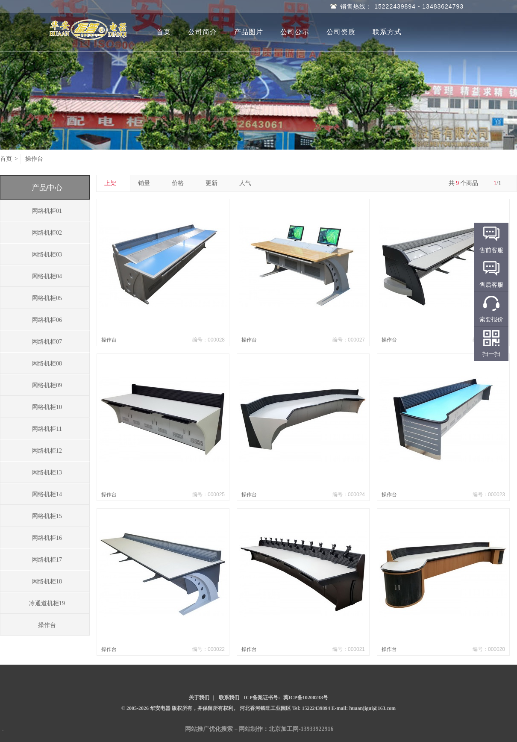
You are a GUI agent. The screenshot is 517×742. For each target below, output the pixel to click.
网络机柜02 (47, 233)
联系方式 (387, 31)
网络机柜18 (47, 581)
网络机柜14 (47, 494)
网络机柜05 (47, 298)
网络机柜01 (47, 211)
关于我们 (199, 698)
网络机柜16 (47, 538)
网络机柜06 (47, 320)
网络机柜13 (47, 472)
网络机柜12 (47, 451)
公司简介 (202, 31)
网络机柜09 (47, 385)
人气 (248, 183)
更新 (215, 183)
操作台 (37, 159)
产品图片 (248, 31)
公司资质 (340, 31)
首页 (163, 31)
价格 (181, 183)
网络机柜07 (47, 342)
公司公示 (294, 31)
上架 (113, 183)
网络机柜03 (47, 254)
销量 (147, 183)
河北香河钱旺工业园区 (266, 708)
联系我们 (229, 698)
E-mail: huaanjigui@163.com (364, 708)
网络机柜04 (47, 276)
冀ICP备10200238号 (305, 698)
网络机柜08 (47, 363)
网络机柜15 (47, 516)
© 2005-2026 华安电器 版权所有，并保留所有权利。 (179, 708)
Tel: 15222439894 (312, 708)
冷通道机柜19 (47, 603)
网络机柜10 (47, 407)
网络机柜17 (47, 559)
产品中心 (47, 187)
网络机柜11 (47, 429)
